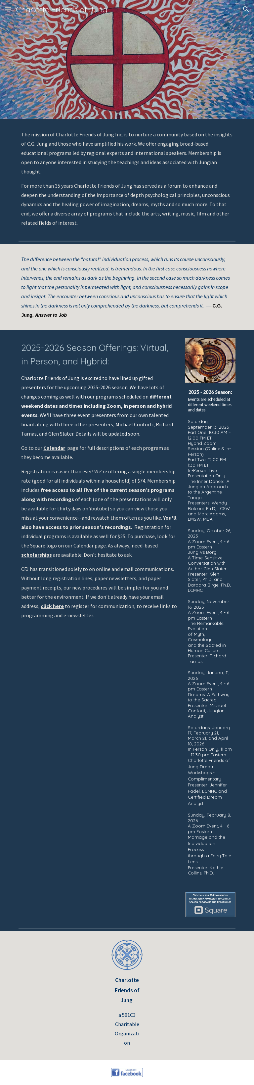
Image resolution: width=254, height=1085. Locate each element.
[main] (127, 178)
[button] (8, 9)
